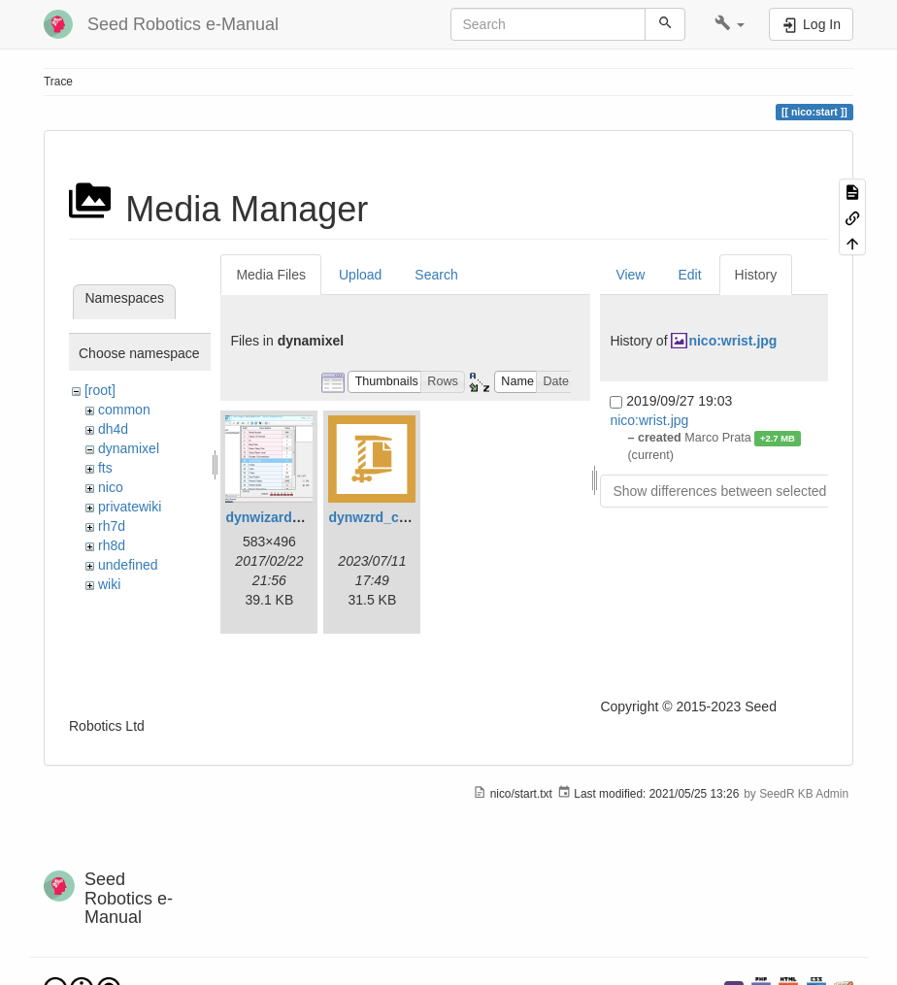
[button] (729, 24)
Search (436, 274)
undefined (128, 565)
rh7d (111, 526)
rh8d (111, 545)
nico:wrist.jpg (732, 340)
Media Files (271, 274)
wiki (109, 584)
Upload (360, 274)
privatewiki (129, 506)
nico (110, 487)
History (756, 274)
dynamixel (128, 448)
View (630, 274)
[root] (100, 390)
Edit (689, 274)
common (124, 409)
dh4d (113, 429)
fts (105, 468)
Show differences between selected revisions (748, 491)
